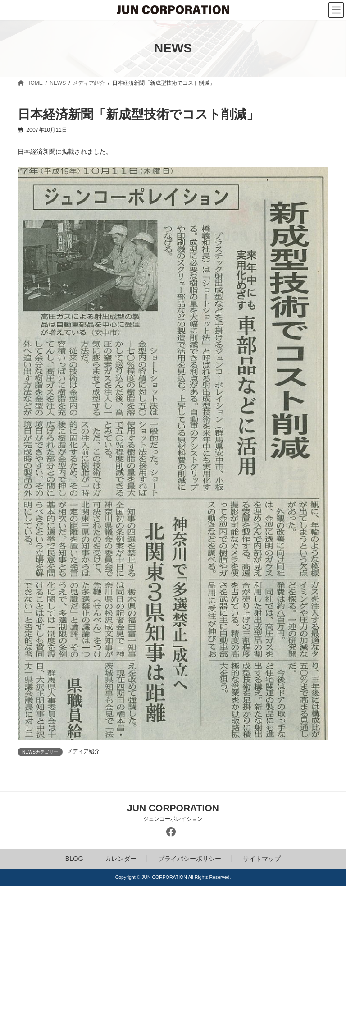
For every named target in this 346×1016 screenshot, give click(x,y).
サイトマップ (262, 859)
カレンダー (121, 859)
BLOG (74, 859)
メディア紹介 (83, 751)
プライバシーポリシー (189, 859)
